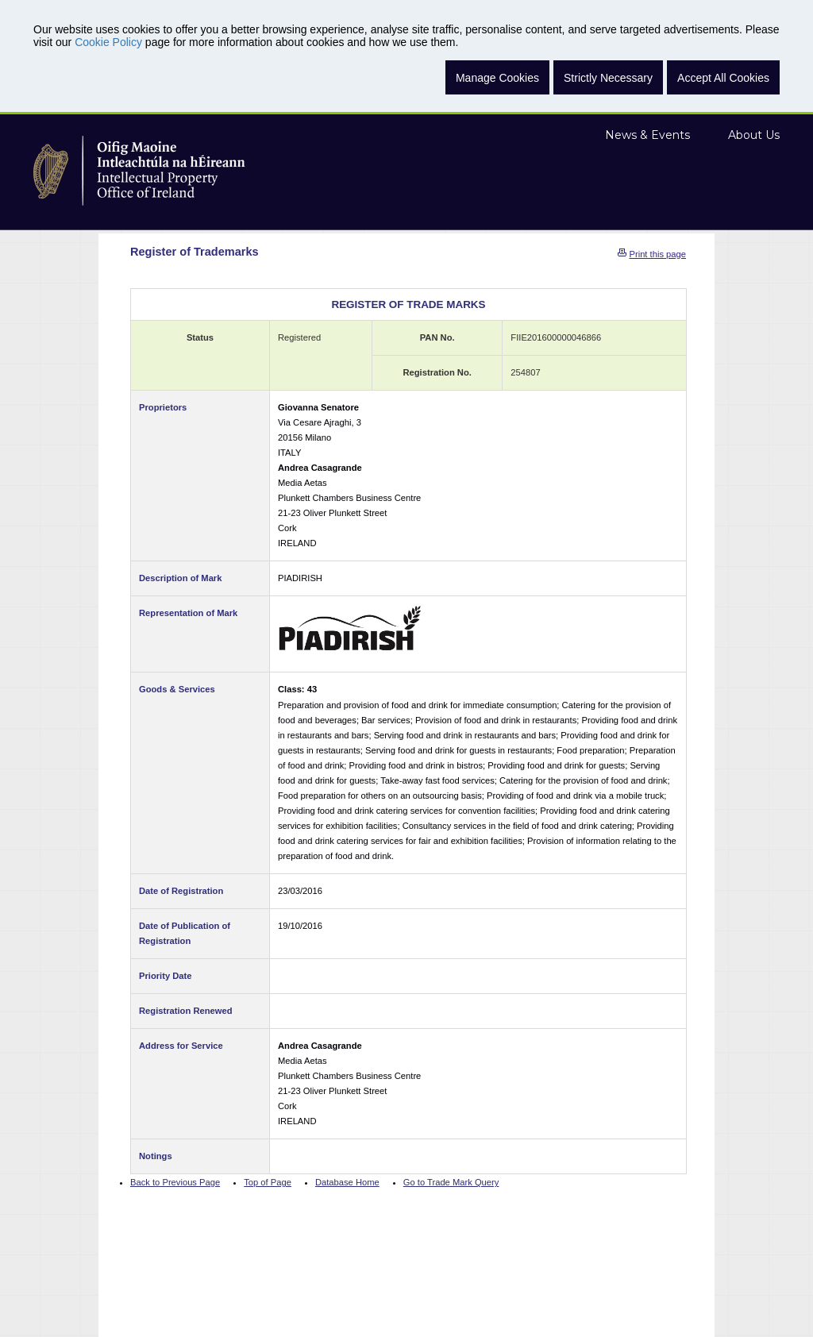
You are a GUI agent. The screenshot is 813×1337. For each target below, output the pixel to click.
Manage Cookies (497, 77)
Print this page (657, 254)
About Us (754, 135)
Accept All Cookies (723, 77)
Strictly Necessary (608, 77)
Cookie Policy (108, 42)
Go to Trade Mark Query (451, 1182)
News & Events (647, 135)
